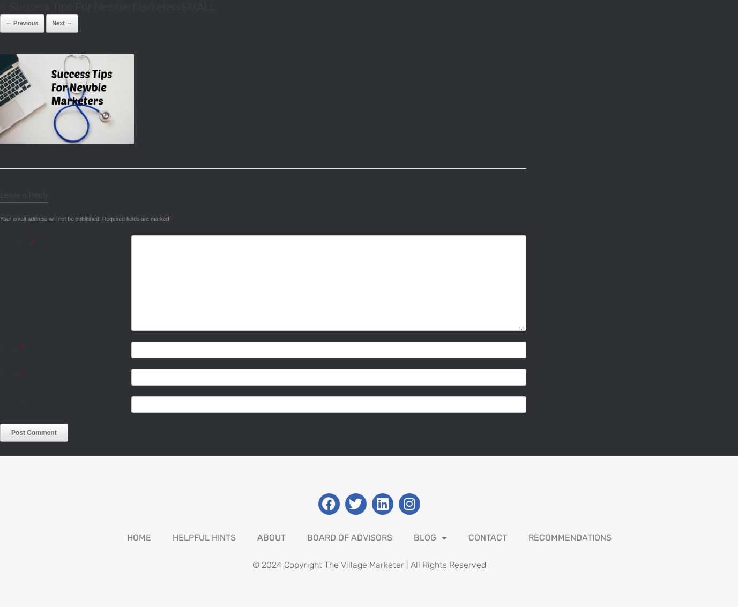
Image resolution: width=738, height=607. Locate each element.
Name (11, 348)
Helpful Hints (204, 537)
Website (12, 402)
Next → (62, 23)
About (271, 537)
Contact (487, 537)
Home (139, 537)
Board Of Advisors (349, 537)
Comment (17, 242)
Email (11, 375)
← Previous (22, 23)
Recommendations (570, 537)
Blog (430, 537)
